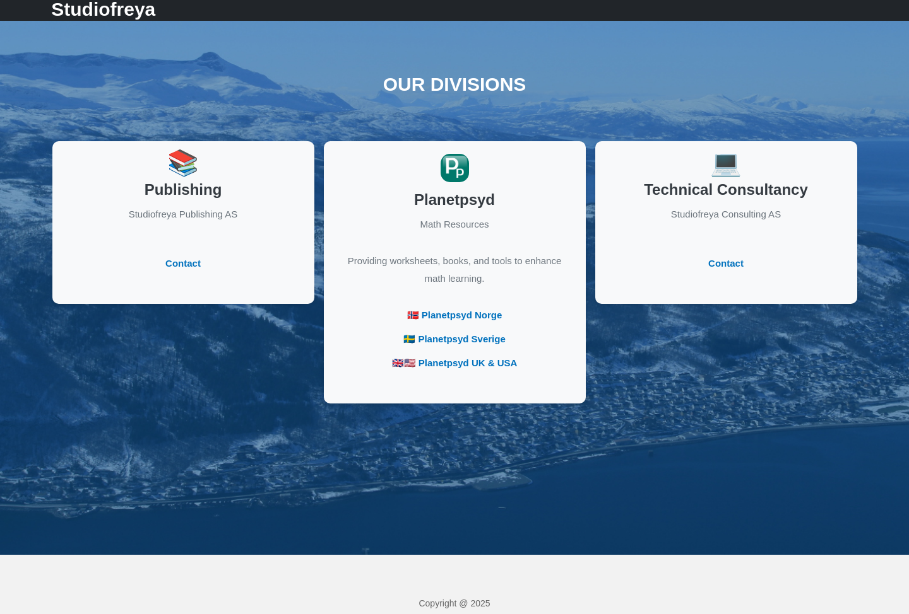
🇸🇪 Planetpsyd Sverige (454, 338)
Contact (183, 263)
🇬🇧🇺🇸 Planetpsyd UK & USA (455, 362)
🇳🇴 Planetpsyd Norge (454, 315)
